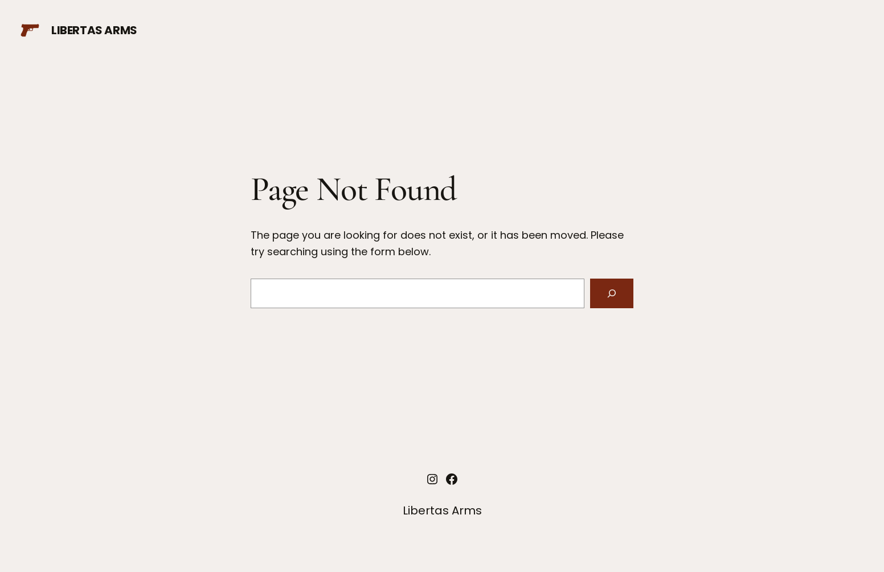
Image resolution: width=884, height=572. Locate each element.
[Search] (611, 293)
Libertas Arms (94, 30)
